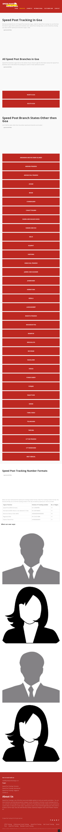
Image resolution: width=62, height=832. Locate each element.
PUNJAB (31, 386)
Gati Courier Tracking (48, 824)
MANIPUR (31, 333)
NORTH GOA (31, 95)
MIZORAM (31, 351)
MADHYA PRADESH (31, 316)
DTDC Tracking (8, 824)
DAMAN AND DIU (31, 228)
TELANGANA (31, 421)
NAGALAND (31, 360)
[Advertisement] (31, 42)
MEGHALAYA (31, 342)
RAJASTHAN (31, 395)
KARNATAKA (31, 289)
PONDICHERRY (31, 377)
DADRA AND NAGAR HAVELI (31, 219)
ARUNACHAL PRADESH (31, 175)
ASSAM (31, 184)
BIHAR (31, 193)
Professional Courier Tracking (21, 824)
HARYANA (31, 254)
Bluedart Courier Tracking (26, 826)
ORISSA (31, 369)
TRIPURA (31, 430)
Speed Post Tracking (7, 818)
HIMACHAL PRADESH (31, 263)
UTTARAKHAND (31, 448)
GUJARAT (31, 245)
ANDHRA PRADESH (31, 166)
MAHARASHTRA (31, 325)
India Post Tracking (13, 826)
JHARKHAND (31, 281)
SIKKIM (31, 404)
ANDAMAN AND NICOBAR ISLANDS (31, 157)
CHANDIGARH (31, 201)
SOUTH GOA (31, 103)
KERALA (31, 298)
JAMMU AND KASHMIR (31, 272)
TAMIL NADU (31, 413)
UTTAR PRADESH (31, 439)
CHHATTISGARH (31, 210)
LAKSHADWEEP (31, 307)
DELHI (31, 237)
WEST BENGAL (31, 457)
